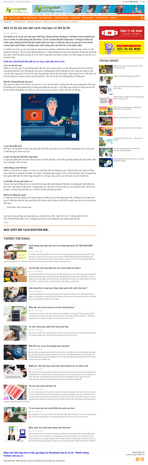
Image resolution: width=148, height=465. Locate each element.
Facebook (138, 459)
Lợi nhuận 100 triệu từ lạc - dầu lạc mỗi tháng (128, 139)
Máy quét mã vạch (34, 22)
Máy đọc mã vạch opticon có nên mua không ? (52, 307)
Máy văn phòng (45, 18)
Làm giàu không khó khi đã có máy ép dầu (128, 129)
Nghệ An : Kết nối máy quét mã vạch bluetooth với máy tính (58, 366)
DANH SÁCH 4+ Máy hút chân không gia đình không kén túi (129, 98)
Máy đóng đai (42, 461)
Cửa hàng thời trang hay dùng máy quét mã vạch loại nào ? (58, 288)
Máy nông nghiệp (30, 18)
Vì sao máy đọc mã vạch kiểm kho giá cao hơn (52, 408)
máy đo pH (31, 461)
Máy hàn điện (21, 461)
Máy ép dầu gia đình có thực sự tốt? (127, 118)
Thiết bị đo (75, 18)
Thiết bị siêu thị (101, 18)
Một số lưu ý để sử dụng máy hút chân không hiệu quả (128, 67)
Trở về (6, 222)
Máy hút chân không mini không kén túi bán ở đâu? (128, 87)
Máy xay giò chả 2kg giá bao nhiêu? (127, 76)
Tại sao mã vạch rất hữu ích (42, 386)
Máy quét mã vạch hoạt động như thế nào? (50, 427)
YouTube (142, 459)
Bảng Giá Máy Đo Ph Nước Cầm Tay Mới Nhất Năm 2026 (129, 160)
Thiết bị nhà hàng (61, 18)
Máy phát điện (9, 461)
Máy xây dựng (15, 18)
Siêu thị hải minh (9, 2)
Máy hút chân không (57, 461)
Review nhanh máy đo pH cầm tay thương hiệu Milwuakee (127, 149)
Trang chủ (7, 22)
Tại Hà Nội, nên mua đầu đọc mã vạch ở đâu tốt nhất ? (55, 268)
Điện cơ (113, 18)
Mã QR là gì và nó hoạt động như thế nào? (49, 346)
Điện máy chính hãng (23, 2)
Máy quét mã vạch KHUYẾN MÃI (26, 229)
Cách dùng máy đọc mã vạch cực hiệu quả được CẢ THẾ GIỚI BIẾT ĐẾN (61, 246)
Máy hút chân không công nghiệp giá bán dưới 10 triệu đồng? (127, 108)
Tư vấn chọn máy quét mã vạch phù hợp (48, 326)
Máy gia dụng (87, 18)
